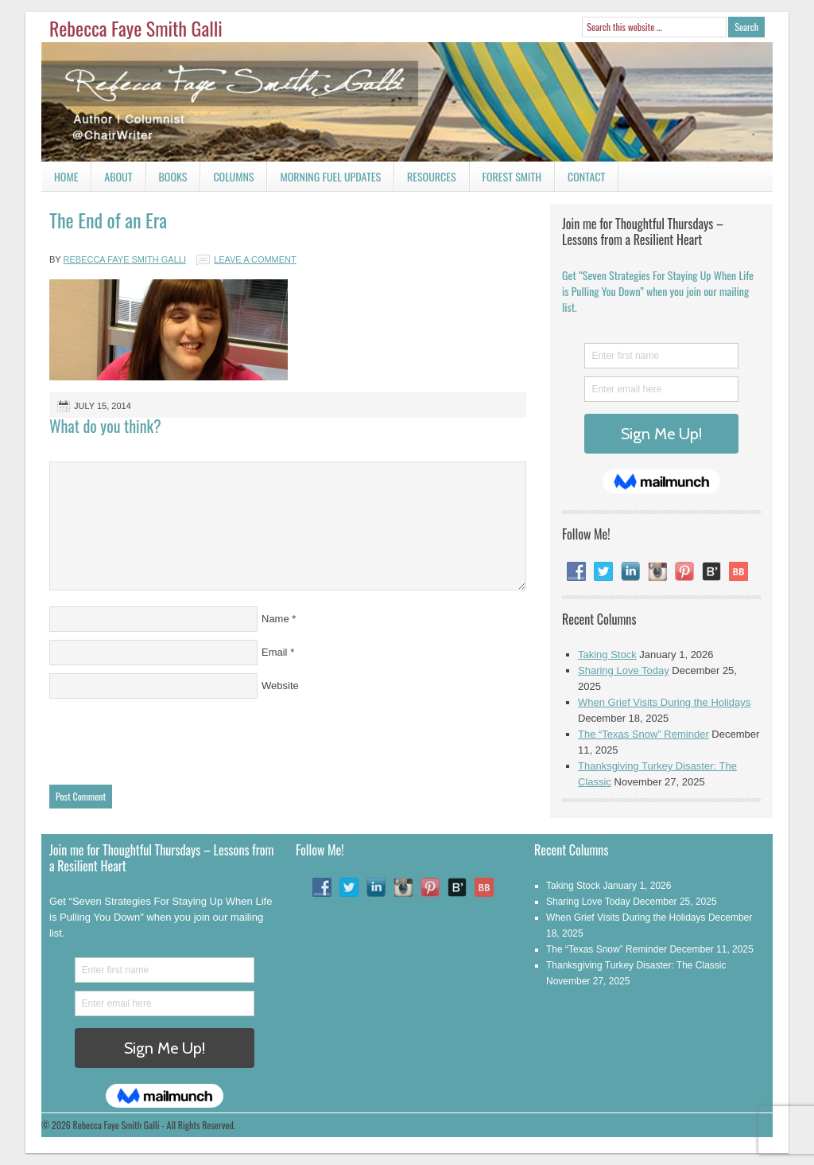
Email (275, 652)
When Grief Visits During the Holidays (664, 702)
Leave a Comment (255, 259)
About (118, 176)
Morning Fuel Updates (324, 179)
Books (167, 179)
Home (66, 176)
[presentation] (170, 738)
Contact (580, 179)
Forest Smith (512, 176)
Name (275, 619)
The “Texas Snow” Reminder (643, 734)
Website (280, 686)
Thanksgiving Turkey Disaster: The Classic (636, 965)
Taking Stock (607, 654)
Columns (227, 179)
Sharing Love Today (623, 670)
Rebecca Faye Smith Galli (136, 28)
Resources (431, 176)
